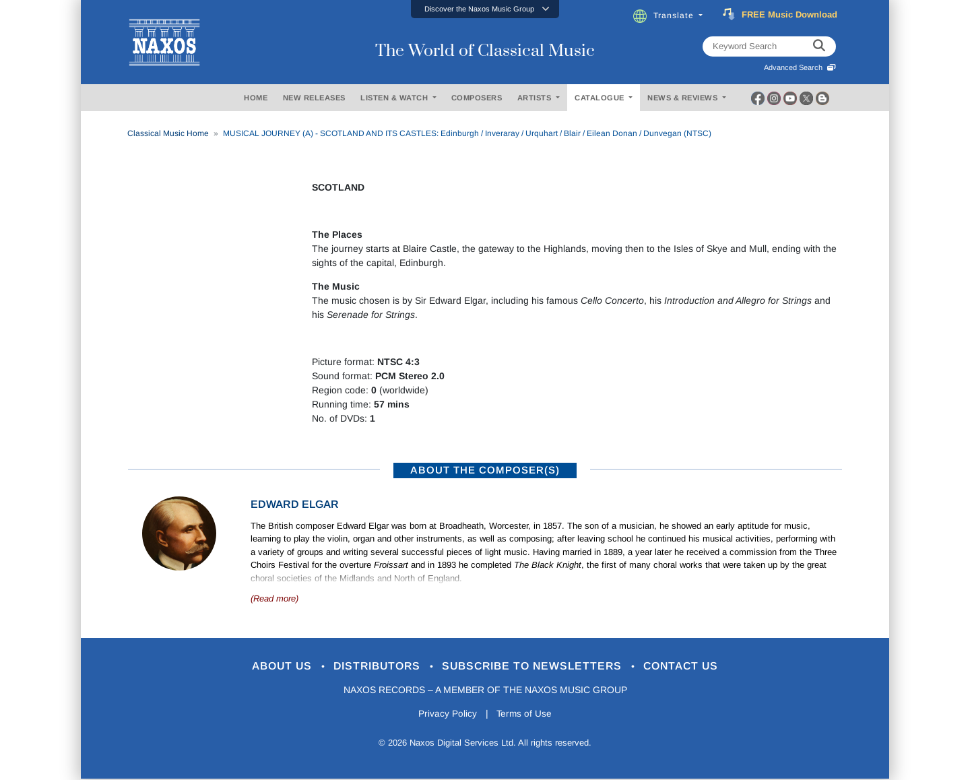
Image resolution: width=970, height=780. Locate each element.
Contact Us (693, 666)
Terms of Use (525, 714)
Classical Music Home (168, 133)
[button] (485, 9)
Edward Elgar (295, 504)
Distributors (373, 666)
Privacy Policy (446, 714)
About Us (272, 666)
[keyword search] (819, 46)
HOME (255, 98)
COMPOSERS (477, 98)
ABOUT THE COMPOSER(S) (485, 470)
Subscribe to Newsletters (537, 666)
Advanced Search (800, 67)
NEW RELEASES (314, 98)
